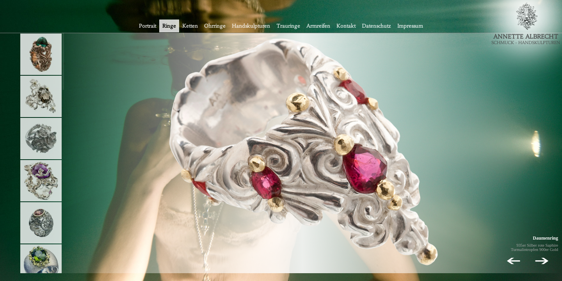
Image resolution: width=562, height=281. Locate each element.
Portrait (147, 26)
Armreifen (318, 26)
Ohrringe (215, 26)
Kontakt (346, 26)
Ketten (190, 26)
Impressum (410, 26)
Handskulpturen (251, 26)
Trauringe (288, 26)
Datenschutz (376, 26)
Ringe (169, 26)
